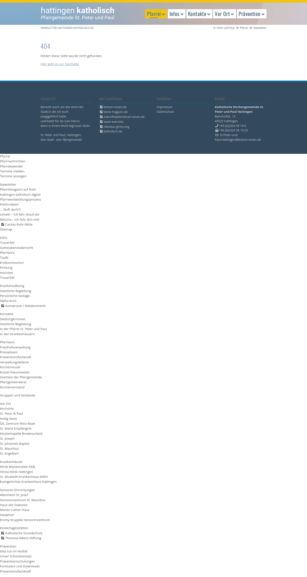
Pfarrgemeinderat (13, 382)
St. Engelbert (9, 453)
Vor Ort (5, 403)
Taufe (4, 257)
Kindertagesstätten (14, 528)
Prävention (8, 546)
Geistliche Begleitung (15, 291)
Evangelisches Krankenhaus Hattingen (28, 481)
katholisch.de (113, 131)
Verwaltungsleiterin (14, 362)
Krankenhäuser (11, 462)
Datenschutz (165, 112)
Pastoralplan (9, 204)
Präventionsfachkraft (15, 357)
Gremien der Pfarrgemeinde (21, 377)
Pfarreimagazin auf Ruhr (18, 189)
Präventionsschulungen (17, 561)
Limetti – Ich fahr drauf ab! (19, 214)
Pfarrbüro (7, 252)
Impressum (164, 107)
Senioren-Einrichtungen (17, 490)
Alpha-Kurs (8, 300)
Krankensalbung (12, 285)
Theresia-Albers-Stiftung (23, 538)
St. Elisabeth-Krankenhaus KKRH (24, 476)
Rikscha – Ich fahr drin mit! (19, 219)
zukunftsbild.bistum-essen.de (124, 117)
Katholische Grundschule (23, 533)
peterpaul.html (78, 13)
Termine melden (12, 171)
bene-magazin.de (116, 112)
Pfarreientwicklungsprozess (20, 199)
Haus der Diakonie (14, 505)
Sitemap (6, 229)
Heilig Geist (8, 418)
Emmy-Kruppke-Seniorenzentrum (25, 520)
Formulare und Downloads (20, 566)
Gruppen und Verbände (17, 395)
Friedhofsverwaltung (15, 347)
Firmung (6, 267)
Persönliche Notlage (15, 296)
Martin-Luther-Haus (14, 510)
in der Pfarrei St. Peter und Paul (23, 329)
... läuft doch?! (10, 209)
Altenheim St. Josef (14, 495)
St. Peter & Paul (11, 413)
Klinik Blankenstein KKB (17, 466)
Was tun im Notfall (14, 551)
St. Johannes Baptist (15, 443)
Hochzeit (6, 272)
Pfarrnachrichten (12, 161)
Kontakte (6, 314)
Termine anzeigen (13, 176)
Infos (3, 237)
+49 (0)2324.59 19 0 (232, 126)
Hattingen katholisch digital (20, 194)
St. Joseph (7, 438)
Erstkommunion (12, 262)
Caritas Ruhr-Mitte (18, 224)
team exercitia (114, 122)
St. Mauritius (9, 448)
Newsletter (8, 184)
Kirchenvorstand (12, 387)
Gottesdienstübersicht (16, 247)
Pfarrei (244, 28)
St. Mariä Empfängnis (16, 428)
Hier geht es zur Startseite (60, 64)
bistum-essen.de (115, 107)
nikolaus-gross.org (116, 127)
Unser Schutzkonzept (16, 556)
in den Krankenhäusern (17, 334)
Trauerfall (7, 242)
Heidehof (7, 515)
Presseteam (8, 352)
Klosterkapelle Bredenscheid (21, 433)
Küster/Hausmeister (15, 372)
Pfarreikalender (11, 166)
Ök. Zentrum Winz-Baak (17, 423)
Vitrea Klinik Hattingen (16, 472)
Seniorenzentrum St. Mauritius (22, 500)
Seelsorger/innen (12, 319)
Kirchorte (7, 408)
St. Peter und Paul (224, 28)
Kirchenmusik (10, 367)
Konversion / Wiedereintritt (25, 306)
